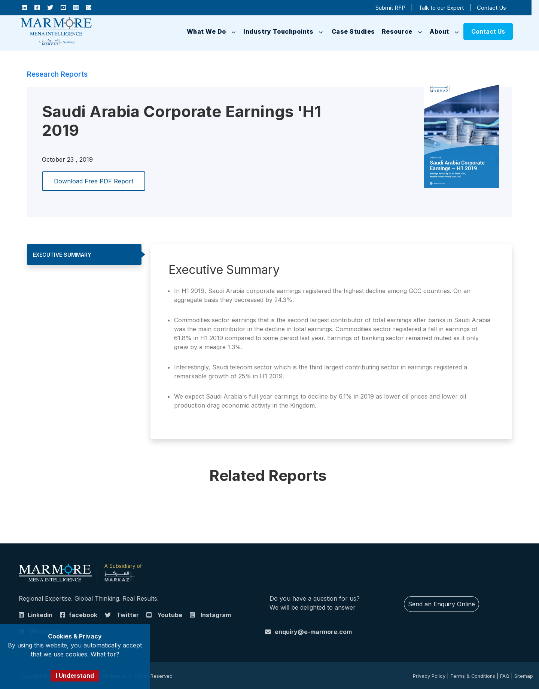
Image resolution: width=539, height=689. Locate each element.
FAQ (504, 676)
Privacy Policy (429, 676)
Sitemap (523, 676)
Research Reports (57, 74)
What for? (105, 654)
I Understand (75, 675)
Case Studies (353, 31)
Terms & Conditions (472, 676)
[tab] (84, 254)
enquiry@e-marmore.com (313, 631)
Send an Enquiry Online (441, 604)
